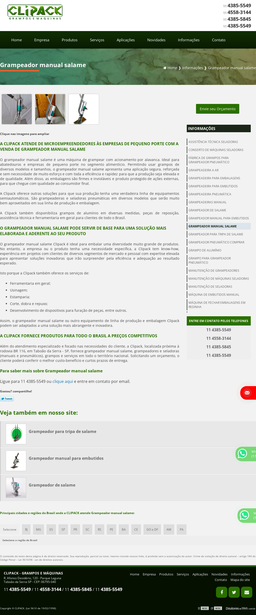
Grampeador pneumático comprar (216, 242)
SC (87, 529)
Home (16, 39)
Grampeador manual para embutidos (218, 218)
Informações (189, 39)
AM (168, 529)
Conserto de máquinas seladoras (216, 150)
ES (51, 529)
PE (111, 529)
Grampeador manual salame (212, 226)
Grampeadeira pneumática (209, 194)
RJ (26, 529)
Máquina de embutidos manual (213, 294)
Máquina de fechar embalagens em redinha (217, 304)
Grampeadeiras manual (207, 202)
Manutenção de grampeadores (213, 270)
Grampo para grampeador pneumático (209, 260)
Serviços (97, 39)
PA (182, 529)
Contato (219, 39)
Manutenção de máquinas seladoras (218, 278)
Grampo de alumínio (204, 250)
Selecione (9, 529)
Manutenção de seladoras (210, 286)
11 (237, 6)
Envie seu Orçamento (218, 108)
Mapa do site (240, 579)
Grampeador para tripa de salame (215, 234)
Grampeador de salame (207, 210)
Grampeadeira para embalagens (214, 178)
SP (63, 529)
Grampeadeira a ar (203, 170)
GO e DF (152, 529)
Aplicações (126, 39)
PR (75, 529)
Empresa (41, 39)
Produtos (70, 39)
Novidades (156, 39)
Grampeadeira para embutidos (213, 186)
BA (124, 529)
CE (136, 529)
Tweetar (7, 398)
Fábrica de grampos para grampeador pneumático (208, 160)
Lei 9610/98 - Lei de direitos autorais (40, 559)
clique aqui (62, 381)
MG (38, 529)
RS (99, 529)
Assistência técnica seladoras (213, 142)
